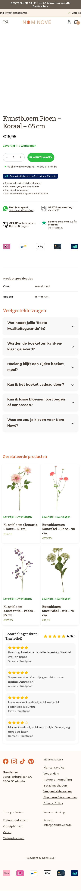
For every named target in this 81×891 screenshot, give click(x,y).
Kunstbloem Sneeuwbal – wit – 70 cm (58, 611)
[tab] (18, 278)
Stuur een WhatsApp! (21, 210)
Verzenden (51, 773)
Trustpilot (57, 227)
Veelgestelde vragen (57, 791)
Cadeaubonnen (13, 838)
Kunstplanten (12, 826)
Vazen (7, 832)
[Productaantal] (14, 157)
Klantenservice (54, 767)
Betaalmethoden (55, 785)
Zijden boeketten (15, 820)
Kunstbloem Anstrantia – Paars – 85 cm (19, 611)
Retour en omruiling (57, 779)
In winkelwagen (40, 157)
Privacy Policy (53, 803)
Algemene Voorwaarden (60, 797)
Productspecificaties (18, 278)
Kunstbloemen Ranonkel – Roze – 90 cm (58, 529)
